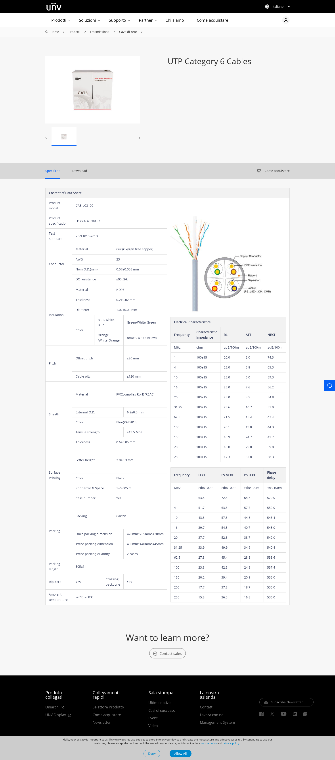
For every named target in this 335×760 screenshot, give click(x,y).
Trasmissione (99, 32)
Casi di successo (161, 711)
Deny (152, 753)
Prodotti (58, 20)
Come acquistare (212, 20)
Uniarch (54, 708)
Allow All (180, 753)
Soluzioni (87, 20)
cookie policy (209, 743)
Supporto (117, 20)
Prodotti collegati (53, 695)
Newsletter (102, 723)
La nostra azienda (209, 695)
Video (153, 726)
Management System (217, 723)
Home (54, 32)
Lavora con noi (212, 715)
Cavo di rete (128, 32)
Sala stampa (160, 693)
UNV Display (56, 716)
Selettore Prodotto (108, 707)
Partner (146, 20)
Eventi (153, 718)
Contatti (206, 707)
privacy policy (231, 743)
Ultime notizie (159, 703)
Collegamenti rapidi (106, 695)
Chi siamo (174, 20)
